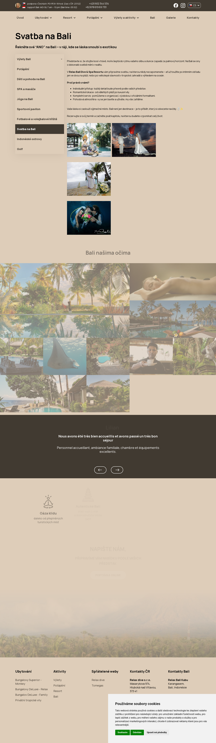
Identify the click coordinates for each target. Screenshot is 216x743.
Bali (152, 17)
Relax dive (98, 680)
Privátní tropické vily (28, 700)
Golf (20, 149)
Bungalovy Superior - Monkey (28, 681)
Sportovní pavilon (28, 109)
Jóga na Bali (25, 99)
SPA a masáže (26, 89)
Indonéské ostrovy (29, 139)
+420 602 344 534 (99, 3)
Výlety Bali (24, 59)
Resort (67, 17)
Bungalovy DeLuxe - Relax (31, 689)
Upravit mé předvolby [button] (157, 732)
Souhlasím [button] (123, 732)
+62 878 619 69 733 (96, 7)
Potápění (93, 17)
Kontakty (193, 17)
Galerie (171, 17)
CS (194, 5)
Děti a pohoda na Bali (31, 79)
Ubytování (42, 17)
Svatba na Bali (26, 129)
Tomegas (97, 685)
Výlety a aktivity (125, 17)
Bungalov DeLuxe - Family (31, 694)
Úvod (20, 17)
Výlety (57, 680)
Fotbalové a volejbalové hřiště (37, 119)
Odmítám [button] (137, 732)
